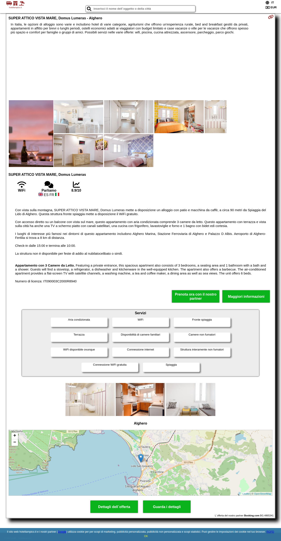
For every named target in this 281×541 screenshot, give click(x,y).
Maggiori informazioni (246, 296)
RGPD (270, 531)
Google (62, 531)
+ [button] (14, 436)
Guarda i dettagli (167, 507)
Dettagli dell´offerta (114, 507)
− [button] (14, 442)
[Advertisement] (140, 67)
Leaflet (246, 493)
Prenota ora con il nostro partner (195, 296)
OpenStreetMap (262, 493)
